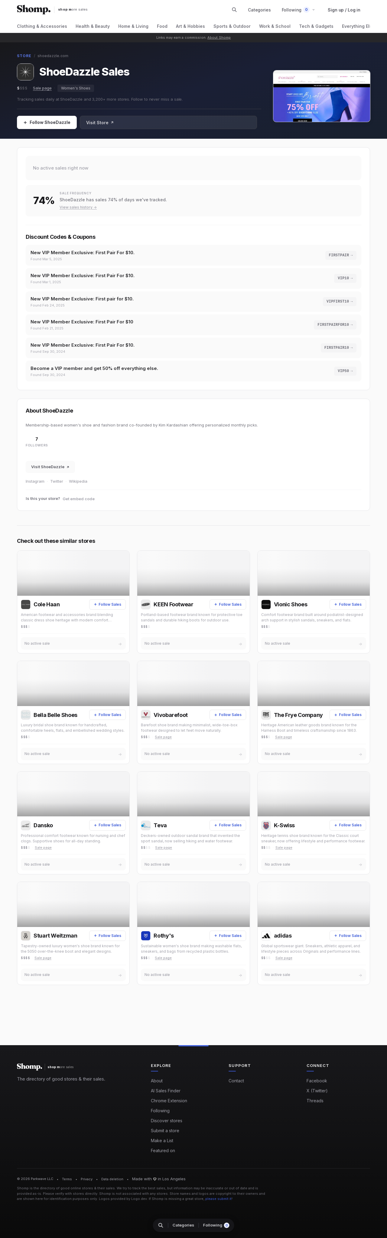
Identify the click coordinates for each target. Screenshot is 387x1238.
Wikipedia (78, 488)
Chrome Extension (169, 1101)
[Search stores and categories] (234, 10)
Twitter (56, 488)
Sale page (42, 88)
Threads (315, 1101)
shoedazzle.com (52, 55)
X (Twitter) (317, 1091)
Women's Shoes (75, 88)
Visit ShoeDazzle (50, 474)
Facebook (317, 1081)
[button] (298, 9)
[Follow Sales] (47, 122)
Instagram (35, 488)
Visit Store (100, 122)
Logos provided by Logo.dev (123, 1199)
